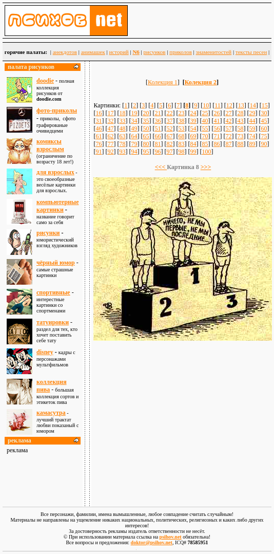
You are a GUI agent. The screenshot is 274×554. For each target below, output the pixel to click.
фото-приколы (56, 110)
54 (193, 128)
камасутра (51, 412)
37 (169, 120)
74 (252, 136)
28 (240, 113)
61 (98, 136)
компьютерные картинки (57, 205)
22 (169, 113)
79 (134, 143)
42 (228, 120)
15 (265, 105)
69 (193, 136)
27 (228, 113)
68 (181, 136)
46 (98, 128)
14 (253, 105)
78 (122, 143)
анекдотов (65, 52)
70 (205, 136)
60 (264, 128)
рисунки (48, 232)
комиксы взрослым (50, 145)
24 (193, 113)
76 (98, 143)
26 (216, 113)
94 (134, 151)
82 (169, 143)
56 (216, 128)
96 (157, 151)
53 (181, 128)
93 (122, 151)
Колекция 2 (201, 82)
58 (240, 128)
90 (264, 143)
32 (110, 120)
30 (264, 113)
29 (252, 113)
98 (181, 151)
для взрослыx (55, 172)
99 (193, 151)
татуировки (52, 322)
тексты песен (251, 52)
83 (181, 143)
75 (264, 136)
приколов (180, 52)
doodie (45, 80)
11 (217, 105)
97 (169, 151)
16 (98, 113)
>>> (206, 167)
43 (240, 120)
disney (44, 352)
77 (110, 143)
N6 (135, 52)
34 (134, 120)
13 (241, 105)
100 (206, 151)
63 (122, 136)
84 (193, 143)
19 (134, 113)
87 (228, 143)
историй (118, 52)
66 (157, 136)
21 (157, 113)
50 (146, 128)
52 (169, 128)
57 (228, 128)
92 (110, 151)
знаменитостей (214, 52)
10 (206, 105)
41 (216, 120)
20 (146, 113)
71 (216, 136)
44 (252, 120)
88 (240, 143)
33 (122, 120)
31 (98, 120)
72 (228, 136)
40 (205, 120)
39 (193, 120)
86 (216, 143)
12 (229, 105)
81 (157, 143)
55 (205, 128)
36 (157, 120)
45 (264, 120)
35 (146, 120)
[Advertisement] (183, 419)
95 (146, 151)
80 (146, 143)
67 (169, 136)
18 (122, 113)
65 (146, 136)
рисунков (155, 52)
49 (134, 128)
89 (252, 143)
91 (98, 151)
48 (122, 128)
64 (134, 136)
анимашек (93, 52)
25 (205, 113)
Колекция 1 (163, 82)
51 (157, 128)
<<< (161, 167)
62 (110, 136)
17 (110, 113)
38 (181, 120)
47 (110, 128)
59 (252, 128)
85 (205, 143)
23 (181, 113)
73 (240, 136)
